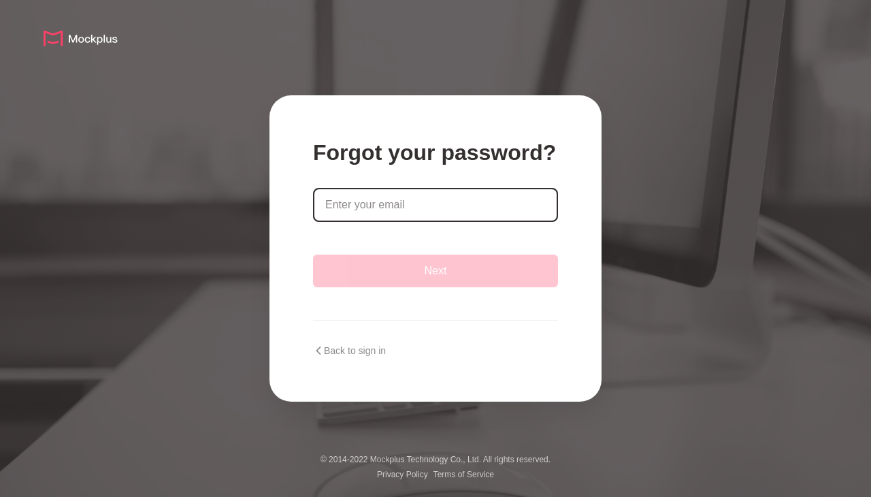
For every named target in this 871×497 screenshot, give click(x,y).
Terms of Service (463, 474)
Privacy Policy (402, 474)
